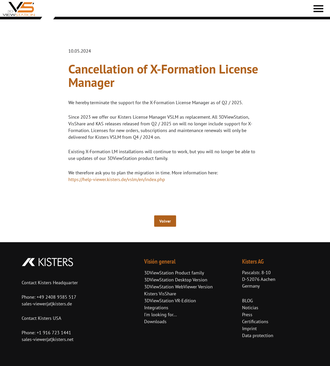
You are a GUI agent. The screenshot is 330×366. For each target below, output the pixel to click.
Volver (165, 221)
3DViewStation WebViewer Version (178, 287)
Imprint (249, 328)
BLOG (247, 301)
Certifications (255, 321)
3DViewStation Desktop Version (175, 280)
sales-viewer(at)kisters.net (47, 339)
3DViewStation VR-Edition (170, 301)
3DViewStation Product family (174, 273)
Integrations (156, 308)
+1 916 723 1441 (54, 333)
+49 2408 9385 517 (55, 297)
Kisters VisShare (160, 294)
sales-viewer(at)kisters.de (47, 304)
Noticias (250, 308)
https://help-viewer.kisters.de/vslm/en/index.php (116, 179)
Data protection (257, 335)
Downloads (155, 321)
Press (247, 315)
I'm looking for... (160, 315)
